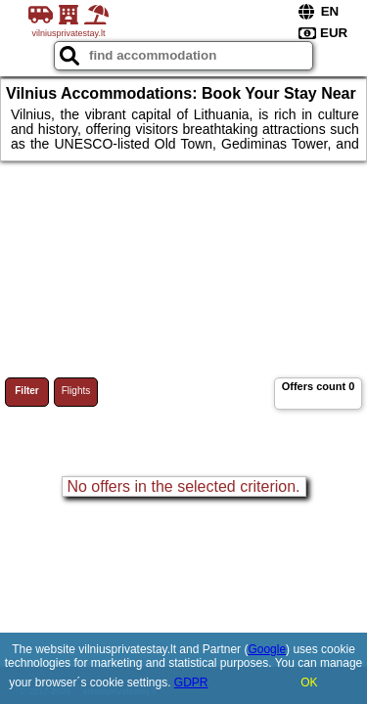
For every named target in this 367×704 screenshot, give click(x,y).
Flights (76, 390)
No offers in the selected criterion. (183, 486)
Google (267, 649)
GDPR (191, 682)
